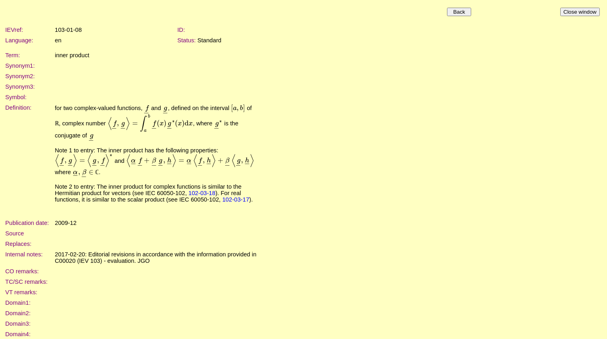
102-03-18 (202, 193)
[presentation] (147, 108)
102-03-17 (235, 199)
